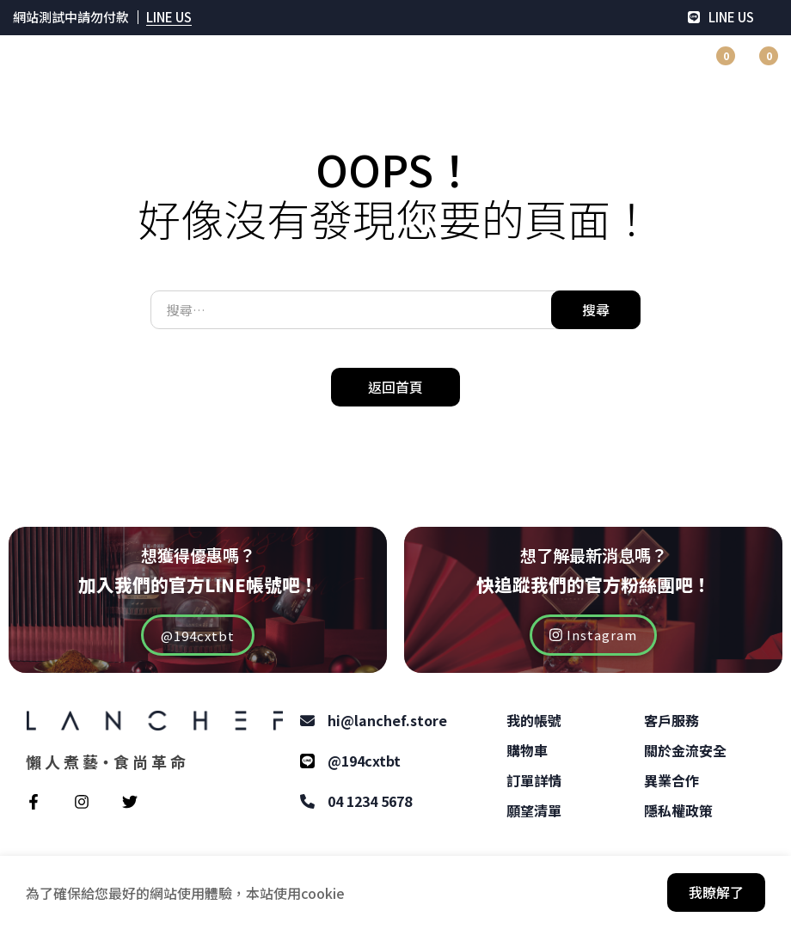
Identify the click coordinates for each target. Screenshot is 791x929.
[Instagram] (81, 802)
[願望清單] (712, 65)
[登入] (626, 65)
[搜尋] (669, 65)
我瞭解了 (716, 892)
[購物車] (755, 65)
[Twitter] (130, 802)
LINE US (169, 17)
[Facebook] (33, 802)
